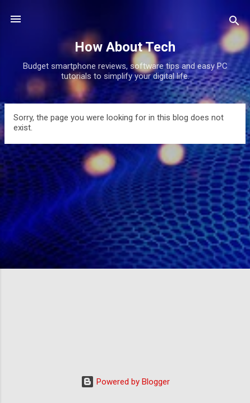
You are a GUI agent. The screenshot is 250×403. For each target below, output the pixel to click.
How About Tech (125, 47)
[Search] (234, 23)
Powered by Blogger (125, 382)
